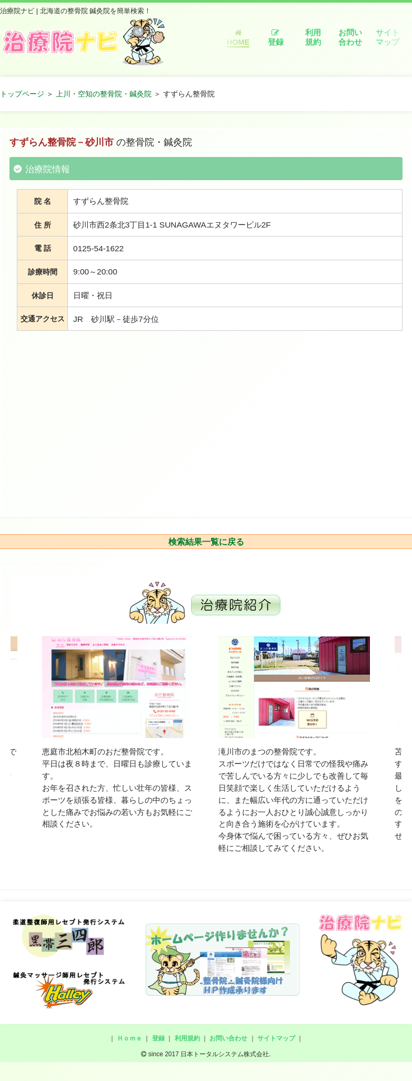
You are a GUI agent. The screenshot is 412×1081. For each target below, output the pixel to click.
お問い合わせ (350, 37)
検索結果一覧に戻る (206, 541)
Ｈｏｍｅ (129, 1038)
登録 (276, 37)
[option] (118, 733)
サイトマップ (387, 37)
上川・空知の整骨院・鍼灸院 (104, 94)
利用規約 (313, 37)
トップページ (22, 94)
